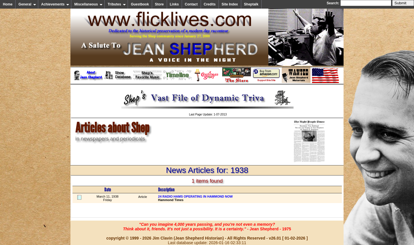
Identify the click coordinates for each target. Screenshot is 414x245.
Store (159, 4)
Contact (191, 4)
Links (174, 4)
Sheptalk (251, 4)
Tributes (117, 4)
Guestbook (140, 4)
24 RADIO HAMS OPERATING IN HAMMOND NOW (195, 196)
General (27, 4)
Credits (210, 4)
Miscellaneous (88, 4)
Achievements (55, 4)
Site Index (230, 4)
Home (7, 4)
